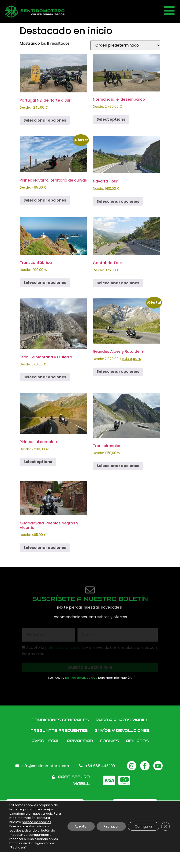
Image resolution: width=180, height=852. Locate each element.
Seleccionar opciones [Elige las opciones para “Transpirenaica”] (118, 465)
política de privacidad (81, 678)
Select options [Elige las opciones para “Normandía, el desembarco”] (111, 119)
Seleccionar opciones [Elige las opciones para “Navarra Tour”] (118, 201)
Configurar (143, 826)
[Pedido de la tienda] (125, 45)
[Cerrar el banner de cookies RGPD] (165, 826)
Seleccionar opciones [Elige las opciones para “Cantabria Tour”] (118, 283)
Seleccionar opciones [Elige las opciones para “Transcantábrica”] (44, 282)
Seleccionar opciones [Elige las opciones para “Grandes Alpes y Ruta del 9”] (118, 371)
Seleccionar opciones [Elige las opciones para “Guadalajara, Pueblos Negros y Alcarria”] (44, 547)
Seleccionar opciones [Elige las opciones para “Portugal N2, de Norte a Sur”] (44, 120)
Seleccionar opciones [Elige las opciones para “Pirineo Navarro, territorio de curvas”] (44, 200)
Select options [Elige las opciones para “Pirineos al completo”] (37, 461)
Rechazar (111, 826)
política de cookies (36, 822)
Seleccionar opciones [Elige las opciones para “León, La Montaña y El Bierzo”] (44, 377)
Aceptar (81, 826)
